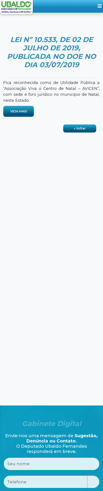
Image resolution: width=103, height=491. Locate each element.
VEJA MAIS (18, 111)
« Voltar (80, 128)
